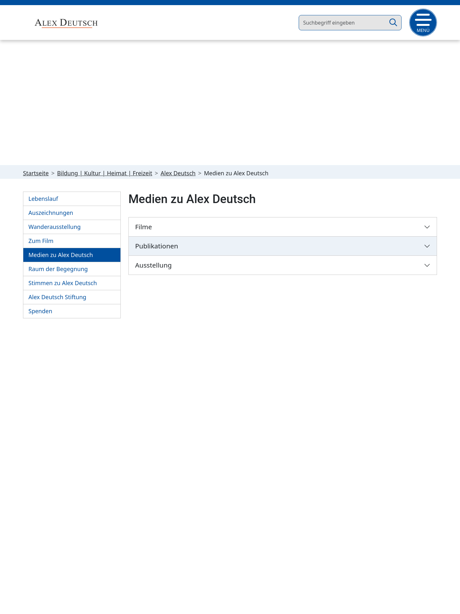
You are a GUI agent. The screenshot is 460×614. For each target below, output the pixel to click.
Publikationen (156, 246)
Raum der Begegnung (58, 269)
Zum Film (40, 241)
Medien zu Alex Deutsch (60, 255)
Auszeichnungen (50, 213)
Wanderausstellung (54, 227)
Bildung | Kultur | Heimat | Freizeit (104, 173)
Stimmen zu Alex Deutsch (62, 283)
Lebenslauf (43, 199)
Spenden (40, 311)
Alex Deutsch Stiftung (57, 297)
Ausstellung (153, 265)
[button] (423, 22)
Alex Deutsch (178, 173)
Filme (143, 227)
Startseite (36, 173)
